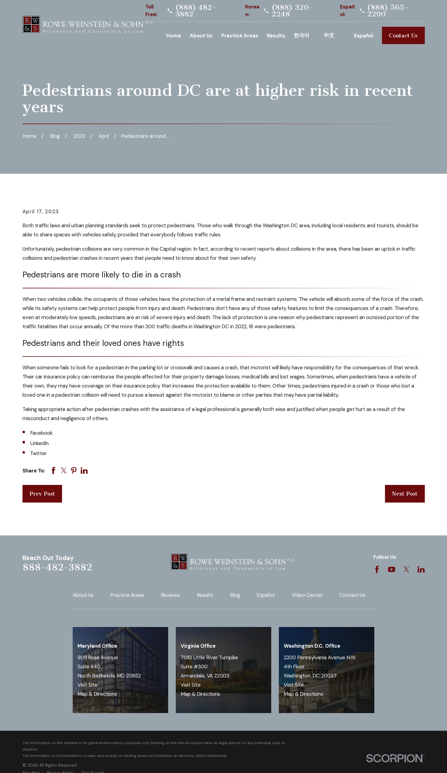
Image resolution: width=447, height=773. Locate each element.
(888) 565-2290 (388, 11)
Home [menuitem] (173, 35)
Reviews (170, 595)
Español (266, 595)
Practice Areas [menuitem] (239, 35)
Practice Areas (127, 595)
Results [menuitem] (276, 35)
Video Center (307, 595)
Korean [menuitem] (304, 35)
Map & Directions (97, 694)
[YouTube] (391, 569)
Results (205, 595)
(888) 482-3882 (195, 11)
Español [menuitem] (363, 35)
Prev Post (42, 493)
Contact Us (403, 35)
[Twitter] (406, 569)
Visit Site (88, 684)
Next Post (405, 493)
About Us (83, 595)
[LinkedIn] (421, 569)
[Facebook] (376, 569)
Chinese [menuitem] (334, 35)
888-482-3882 (57, 567)
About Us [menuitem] (201, 35)
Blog (235, 595)
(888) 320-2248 (292, 11)
